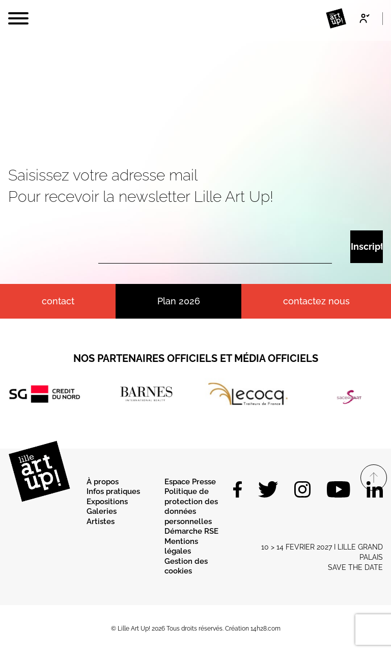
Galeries (102, 511)
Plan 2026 (178, 301)
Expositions (107, 501)
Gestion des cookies (186, 566)
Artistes (101, 521)
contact (58, 301)
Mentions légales (181, 546)
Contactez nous (316, 301)
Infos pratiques (113, 491)
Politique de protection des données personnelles (191, 506)
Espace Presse (190, 481)
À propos (103, 481)
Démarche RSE (191, 531)
